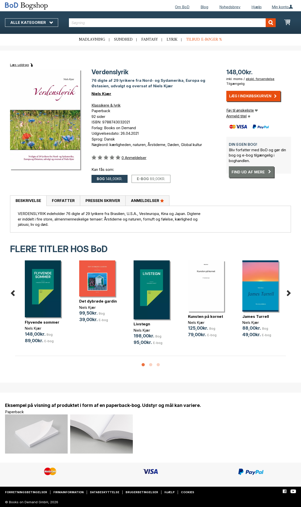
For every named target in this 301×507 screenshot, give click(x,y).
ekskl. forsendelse (260, 79)
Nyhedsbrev (229, 7)
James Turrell (255, 316)
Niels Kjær (101, 93)
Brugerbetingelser (142, 492)
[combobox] (172, 22)
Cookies (187, 492)
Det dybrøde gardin (98, 301)
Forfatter (63, 200)
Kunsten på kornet (205, 316)
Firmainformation (68, 492)
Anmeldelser (147, 200)
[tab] (28, 200)
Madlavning (92, 39)
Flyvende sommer (42, 322)
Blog (204, 7)
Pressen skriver (102, 200)
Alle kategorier (31, 22)
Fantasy (149, 39)
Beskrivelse (28, 200)
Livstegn (142, 324)
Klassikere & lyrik (106, 105)
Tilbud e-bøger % (204, 39)
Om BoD (182, 7)
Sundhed (123, 39)
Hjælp (256, 7)
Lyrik (172, 39)
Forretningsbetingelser (26, 492)
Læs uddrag (19, 65)
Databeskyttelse (104, 492)
